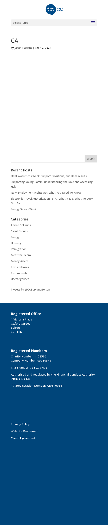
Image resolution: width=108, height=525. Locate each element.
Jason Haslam (23, 48)
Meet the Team (21, 255)
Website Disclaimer (24, 431)
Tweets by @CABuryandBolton (30, 289)
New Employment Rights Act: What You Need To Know (46, 192)
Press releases (20, 267)
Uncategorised (20, 279)
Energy (15, 237)
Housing (16, 243)
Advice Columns (21, 225)
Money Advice (19, 261)
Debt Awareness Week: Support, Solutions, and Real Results (49, 176)
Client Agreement (23, 438)
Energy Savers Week (23, 209)
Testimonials (19, 273)
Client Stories (19, 231)
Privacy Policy (20, 424)
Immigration (19, 249)
